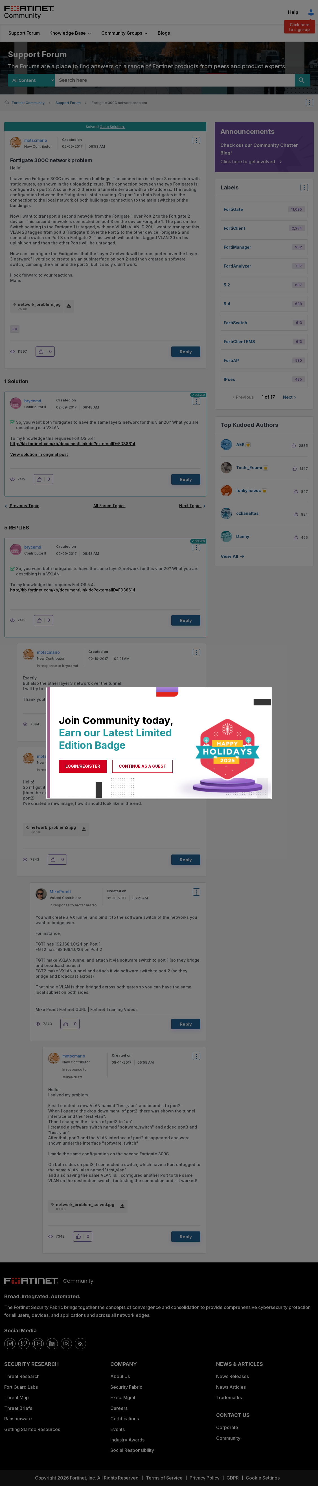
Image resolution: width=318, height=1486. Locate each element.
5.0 (14, 329)
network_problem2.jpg (53, 827)
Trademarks (229, 1397)
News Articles (231, 1387)
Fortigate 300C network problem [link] (119, 103)
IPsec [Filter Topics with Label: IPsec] (229, 379)
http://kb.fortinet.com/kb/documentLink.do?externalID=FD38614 (72, 443)
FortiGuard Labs (21, 1387)
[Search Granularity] (31, 80)
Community (228, 1438)
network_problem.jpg (39, 304)
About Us (120, 1376)
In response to (57, 666)
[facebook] (10, 1343)
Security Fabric (126, 1387)
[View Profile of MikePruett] (60, 891)
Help (293, 12)
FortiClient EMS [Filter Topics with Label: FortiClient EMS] (239, 341)
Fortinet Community (29, 12)
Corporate (227, 1427)
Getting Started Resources (32, 1429)
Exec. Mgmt (122, 1397)
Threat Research (22, 1376)
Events (117, 1429)
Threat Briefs (18, 1408)
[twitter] (24, 1343)
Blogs (164, 33)
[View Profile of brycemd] (32, 400)
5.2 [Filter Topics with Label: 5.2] (227, 284)
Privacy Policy (205, 1478)
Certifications (124, 1418)
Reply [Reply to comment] (186, 479)
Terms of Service (164, 1478)
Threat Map (16, 1397)
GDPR (233, 1478)
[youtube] (38, 1343)
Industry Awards (127, 1440)
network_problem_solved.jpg (85, 1204)
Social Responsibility (132, 1450)
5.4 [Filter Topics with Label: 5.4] (227, 303)
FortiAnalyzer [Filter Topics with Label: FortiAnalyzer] (237, 266)
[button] (42, 351)
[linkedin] (52, 1343)
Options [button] (195, 140)
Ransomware (18, 1418)
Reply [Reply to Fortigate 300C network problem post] (186, 351)
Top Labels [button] (302, 189)
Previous (245, 397)
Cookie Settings (263, 1478)
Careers (119, 1408)
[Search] (302, 80)
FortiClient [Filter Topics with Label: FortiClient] (234, 228)
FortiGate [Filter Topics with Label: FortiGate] (233, 209)
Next (288, 397)
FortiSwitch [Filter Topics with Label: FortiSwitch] (235, 322)
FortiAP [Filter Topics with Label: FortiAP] (231, 360)
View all (229, 556)
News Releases (232, 1376)
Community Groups (121, 33)
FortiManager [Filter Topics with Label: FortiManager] (237, 247)
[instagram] (66, 1343)
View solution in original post (39, 454)
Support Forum (24, 33)
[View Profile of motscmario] (35, 140)
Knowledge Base (67, 33)
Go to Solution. (112, 126)
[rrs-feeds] (80, 1343)
